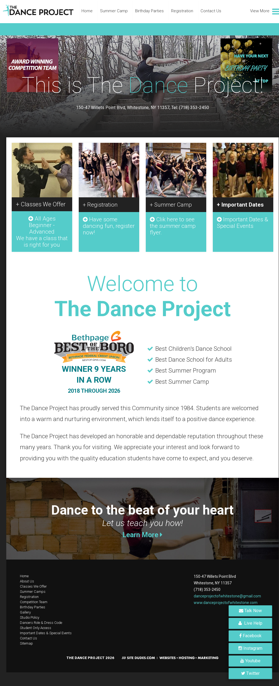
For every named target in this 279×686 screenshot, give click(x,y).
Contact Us (211, 10)
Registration (182, 10)
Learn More (142, 535)
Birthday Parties (149, 10)
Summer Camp (114, 10)
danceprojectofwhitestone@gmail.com (227, 596)
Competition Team (33, 602)
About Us (27, 581)
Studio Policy (29, 617)
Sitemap (26, 643)
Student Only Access (35, 628)
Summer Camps (33, 592)
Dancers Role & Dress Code (41, 623)
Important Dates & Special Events (46, 633)
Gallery (25, 612)
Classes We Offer (33, 586)
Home (87, 10)
